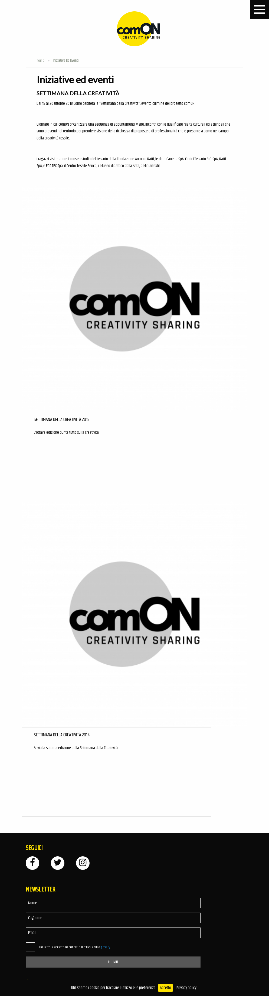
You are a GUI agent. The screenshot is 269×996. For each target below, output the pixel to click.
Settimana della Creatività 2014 (62, 735)
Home (40, 61)
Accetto (165, 987)
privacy (105, 947)
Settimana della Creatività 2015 (61, 419)
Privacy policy (186, 987)
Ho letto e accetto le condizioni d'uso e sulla (74, 947)
